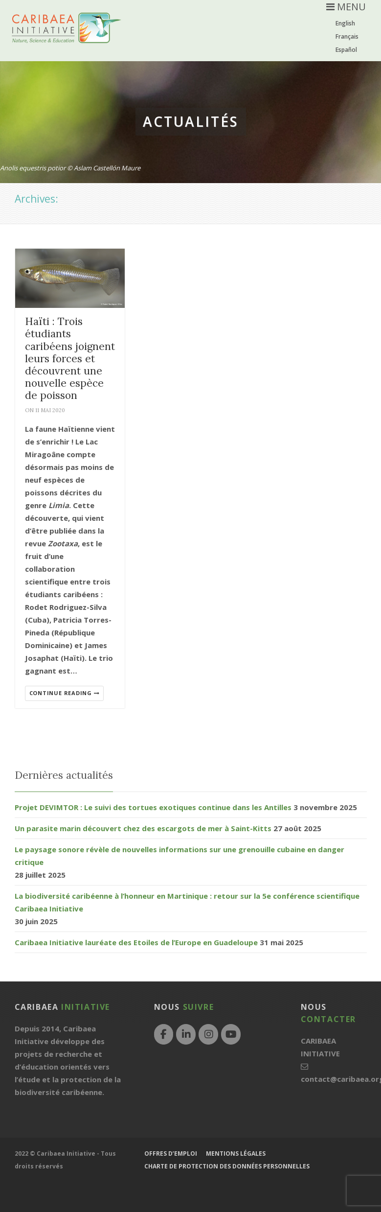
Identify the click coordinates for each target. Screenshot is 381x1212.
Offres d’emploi (170, 1153)
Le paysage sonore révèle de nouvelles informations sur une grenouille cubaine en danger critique (179, 855)
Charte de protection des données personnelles (227, 1166)
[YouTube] (231, 1034)
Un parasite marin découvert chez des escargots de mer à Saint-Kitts (143, 828)
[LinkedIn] (186, 1034)
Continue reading (64, 693)
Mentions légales (236, 1153)
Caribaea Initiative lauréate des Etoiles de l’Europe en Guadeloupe (136, 942)
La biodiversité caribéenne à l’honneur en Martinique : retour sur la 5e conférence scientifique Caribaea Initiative (187, 902)
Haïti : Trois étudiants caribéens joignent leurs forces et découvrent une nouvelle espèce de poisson (70, 358)
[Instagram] (208, 1034)
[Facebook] (164, 1034)
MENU (346, 6)
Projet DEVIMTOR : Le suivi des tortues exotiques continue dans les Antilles (153, 807)
